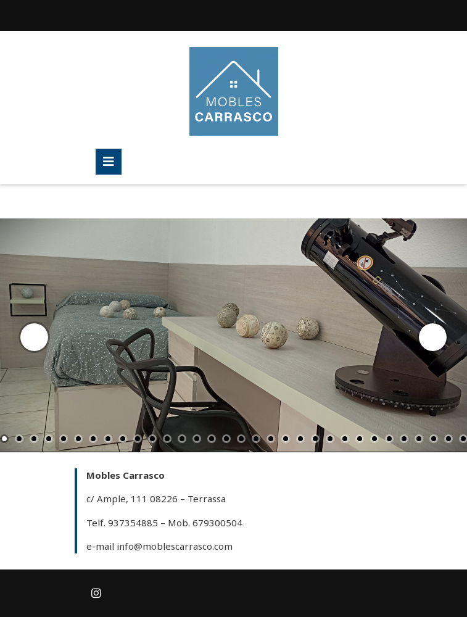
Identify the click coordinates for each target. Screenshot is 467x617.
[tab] (109, 162)
